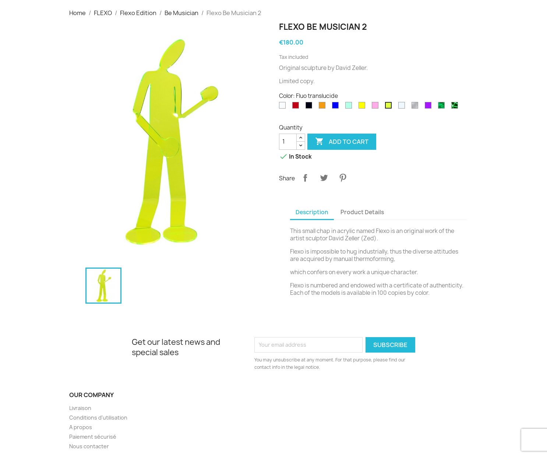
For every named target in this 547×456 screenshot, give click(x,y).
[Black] (310, 107)
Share (305, 177)
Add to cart (341, 141)
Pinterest (342, 177)
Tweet (324, 177)
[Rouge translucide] (297, 107)
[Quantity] (288, 142)
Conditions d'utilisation (98, 417)
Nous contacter (89, 446)
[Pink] (376, 107)
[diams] (416, 107)
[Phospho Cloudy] (443, 107)
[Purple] (429, 107)
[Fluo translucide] (390, 107)
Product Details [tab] (362, 212)
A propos (80, 427)
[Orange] (323, 107)
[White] (284, 107)
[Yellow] (363, 107)
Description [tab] (312, 212)
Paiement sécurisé (92, 436)
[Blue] (337, 107)
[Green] (350, 107)
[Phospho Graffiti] (456, 107)
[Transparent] (403, 107)
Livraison (80, 407)
